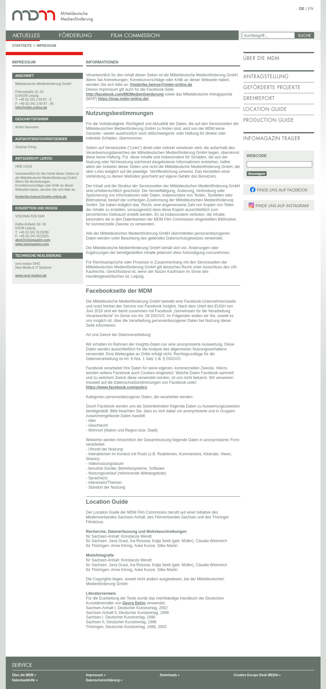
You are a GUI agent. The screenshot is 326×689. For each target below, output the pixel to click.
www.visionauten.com (32, 244)
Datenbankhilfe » (25, 680)
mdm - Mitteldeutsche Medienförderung (123, 15)
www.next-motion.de (31, 275)
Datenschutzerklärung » (104, 680)
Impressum (46, 45)
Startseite (22, 45)
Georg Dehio (133, 603)
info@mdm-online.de (31, 107)
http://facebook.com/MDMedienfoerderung (125, 94)
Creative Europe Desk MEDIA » (257, 675)
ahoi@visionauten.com (32, 240)
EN (310, 8)
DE (301, 8)
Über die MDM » (24, 675)
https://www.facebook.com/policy (116, 387)
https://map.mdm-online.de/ (123, 99)
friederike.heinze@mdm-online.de (41, 196)
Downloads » (170, 675)
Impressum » (96, 675)
